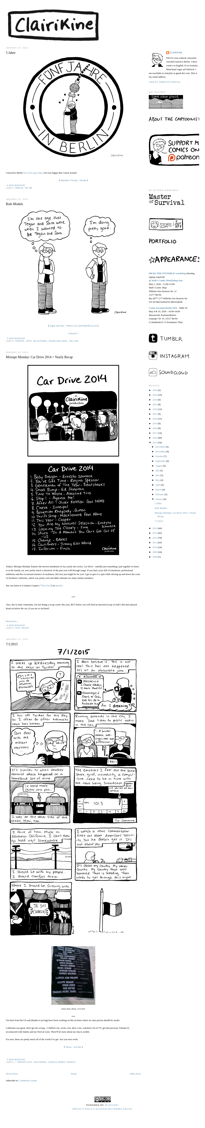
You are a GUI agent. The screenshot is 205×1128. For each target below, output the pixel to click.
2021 (155, 414)
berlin (19, 188)
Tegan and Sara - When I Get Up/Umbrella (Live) (73, 325)
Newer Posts (12, 1073)
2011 (155, 542)
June (157, 475)
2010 (155, 547)
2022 (155, 409)
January (159, 499)
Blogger (111, 1105)
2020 (155, 418)
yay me (28, 188)
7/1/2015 (12, 644)
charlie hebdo (56, 1062)
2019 (155, 423)
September (160, 461)
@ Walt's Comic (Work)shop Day (166, 280)
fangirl (20, 341)
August (159, 465)
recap (25, 628)
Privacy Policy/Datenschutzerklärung (103, 1108)
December (160, 446)
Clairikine (176, 53)
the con (73, 341)
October (159, 456)
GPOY (29, 341)
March (158, 489)
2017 (155, 433)
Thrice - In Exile (73, 1047)
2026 (155, 390)
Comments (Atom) (28, 1080)
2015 (155, 442)
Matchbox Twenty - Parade (73, 180)
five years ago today (32, 172)
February (160, 494)
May (157, 480)
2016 (155, 437)
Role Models (14, 204)
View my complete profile (164, 82)
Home (74, 1073)
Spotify (59, 585)
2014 (17, 628)
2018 (155, 428)
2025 (155, 395)
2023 (155, 404)
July (157, 470)
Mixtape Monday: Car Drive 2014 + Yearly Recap (39, 357)
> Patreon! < (73, 333)
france (71, 1062)
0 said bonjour (16, 185)
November (160, 451)
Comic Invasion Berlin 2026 (163, 308)
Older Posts (135, 1073)
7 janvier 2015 (23, 1062)
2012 (155, 537)
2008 (155, 556)
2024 (155, 399)
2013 (155, 533)
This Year (45, 585)
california (39, 1062)
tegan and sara (57, 341)
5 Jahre (10, 53)
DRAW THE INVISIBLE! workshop (167, 273)
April (158, 484)
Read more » (12, 621)
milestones (40, 341)
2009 (155, 552)
